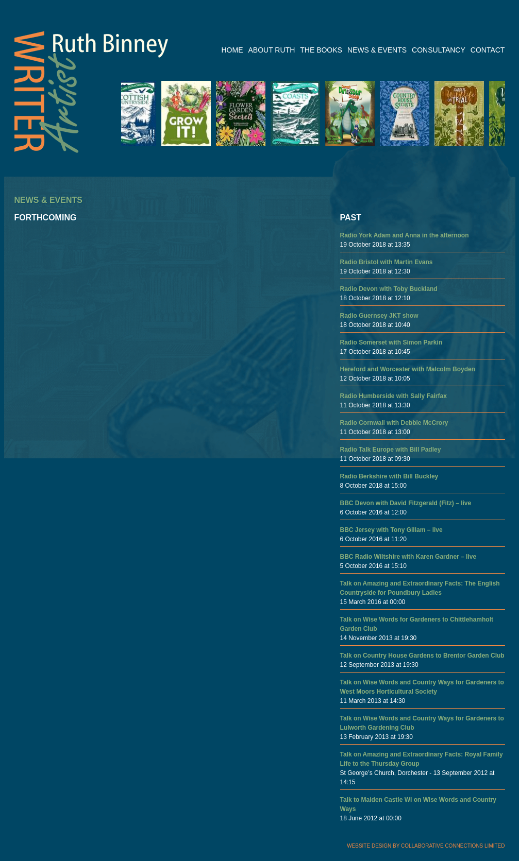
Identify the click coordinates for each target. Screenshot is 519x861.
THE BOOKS (321, 50)
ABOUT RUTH (271, 50)
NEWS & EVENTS (377, 50)
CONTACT (488, 50)
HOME (232, 50)
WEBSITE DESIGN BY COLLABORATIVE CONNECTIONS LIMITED (426, 846)
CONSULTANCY (438, 50)
